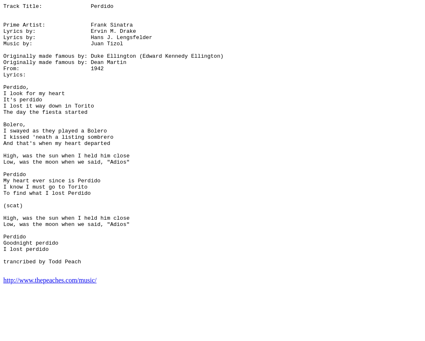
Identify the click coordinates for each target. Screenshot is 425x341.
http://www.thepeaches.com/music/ (50, 333)
